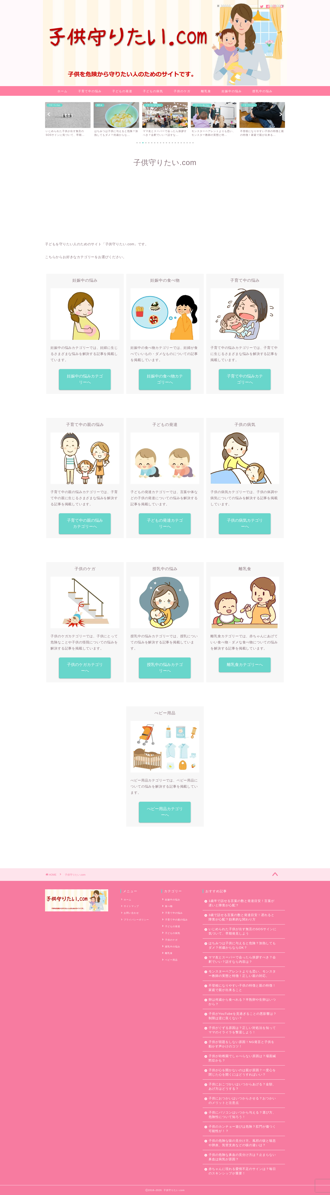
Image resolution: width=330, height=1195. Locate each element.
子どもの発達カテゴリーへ (165, 523)
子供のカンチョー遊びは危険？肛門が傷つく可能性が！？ (242, 1129)
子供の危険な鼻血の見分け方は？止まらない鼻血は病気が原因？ (242, 1157)
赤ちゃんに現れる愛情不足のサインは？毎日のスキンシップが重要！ (242, 1171)
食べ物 (168, 906)
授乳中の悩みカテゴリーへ (165, 667)
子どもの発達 (122, 91)
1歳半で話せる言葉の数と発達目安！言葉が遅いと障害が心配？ (241, 903)
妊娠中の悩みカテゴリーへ (85, 379)
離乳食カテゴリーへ (245, 664)
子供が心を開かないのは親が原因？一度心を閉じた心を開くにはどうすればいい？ (242, 1072)
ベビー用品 (171, 957)
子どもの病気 (153, 91)
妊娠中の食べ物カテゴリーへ (165, 379)
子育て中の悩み (90, 91)
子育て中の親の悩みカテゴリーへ (85, 523)
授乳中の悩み (262, 91)
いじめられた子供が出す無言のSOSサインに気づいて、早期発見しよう (243, 931)
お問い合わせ (131, 912)
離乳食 (206, 91)
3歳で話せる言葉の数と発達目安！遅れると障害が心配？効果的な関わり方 (241, 917)
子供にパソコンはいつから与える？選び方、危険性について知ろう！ (242, 1115)
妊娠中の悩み (232, 91)
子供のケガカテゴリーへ (85, 667)
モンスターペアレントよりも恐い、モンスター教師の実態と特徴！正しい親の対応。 (242, 974)
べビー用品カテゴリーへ (165, 812)
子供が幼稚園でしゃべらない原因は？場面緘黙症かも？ (242, 1058)
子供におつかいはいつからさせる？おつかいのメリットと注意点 (242, 1100)
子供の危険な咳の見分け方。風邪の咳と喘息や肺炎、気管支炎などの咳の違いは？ (242, 1143)
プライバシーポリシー (136, 919)
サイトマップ (131, 906)
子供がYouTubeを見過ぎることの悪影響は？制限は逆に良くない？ (243, 1016)
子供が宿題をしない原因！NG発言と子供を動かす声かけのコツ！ (241, 1044)
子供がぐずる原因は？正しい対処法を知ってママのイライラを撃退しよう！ (242, 1030)
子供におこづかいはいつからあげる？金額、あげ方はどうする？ (242, 1086)
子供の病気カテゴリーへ (245, 523)
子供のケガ (182, 91)
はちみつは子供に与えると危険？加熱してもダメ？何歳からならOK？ (242, 945)
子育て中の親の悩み (176, 919)
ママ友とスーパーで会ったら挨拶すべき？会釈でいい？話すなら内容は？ (242, 959)
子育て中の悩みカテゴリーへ (245, 379)
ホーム (62, 91)
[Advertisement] (165, 205)
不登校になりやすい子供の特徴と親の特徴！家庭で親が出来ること (242, 988)
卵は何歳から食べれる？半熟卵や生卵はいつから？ (242, 1002)
